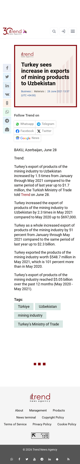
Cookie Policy (66, 424)
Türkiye (24, 306)
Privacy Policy (42, 424)
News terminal (26, 417)
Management (38, 410)
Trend (25, 194)
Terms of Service (15, 424)
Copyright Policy (53, 417)
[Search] (54, 31)
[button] (7, 68)
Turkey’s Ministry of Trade (38, 324)
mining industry (30, 315)
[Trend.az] (15, 31)
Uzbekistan (48, 306)
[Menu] (73, 31)
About (19, 410)
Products (59, 410)
